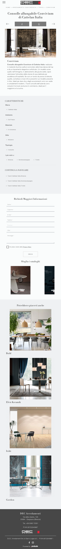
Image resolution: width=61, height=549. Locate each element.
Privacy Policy (27, 247)
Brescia (10, 160)
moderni (11, 139)
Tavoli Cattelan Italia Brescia (17, 176)
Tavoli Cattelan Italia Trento (16, 186)
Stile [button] (7, 135)
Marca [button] (7, 105)
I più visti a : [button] (9, 155)
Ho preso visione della (20, 247)
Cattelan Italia (12, 109)
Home (8, 7)
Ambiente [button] (8, 115)
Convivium (50, 7)
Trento (37, 160)
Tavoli (41, 7)
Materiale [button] (8, 125)
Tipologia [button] (8, 145)
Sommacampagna (24, 160)
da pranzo (11, 119)
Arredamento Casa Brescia (24, 7)
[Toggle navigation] (4, 2)
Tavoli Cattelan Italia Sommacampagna (20, 181)
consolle (11, 150)
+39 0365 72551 (32, 523)
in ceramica (12, 129)
